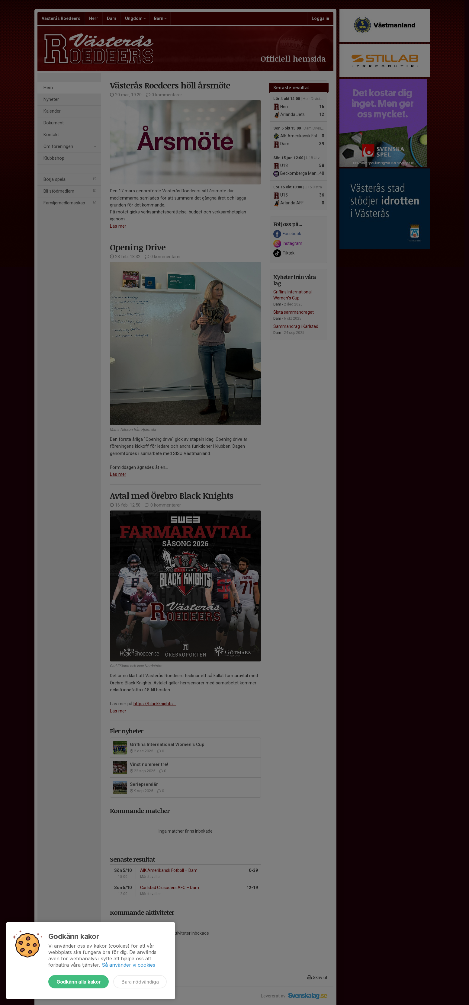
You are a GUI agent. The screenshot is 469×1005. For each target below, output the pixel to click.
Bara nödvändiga (140, 982)
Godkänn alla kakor (78, 982)
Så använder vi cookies (128, 965)
